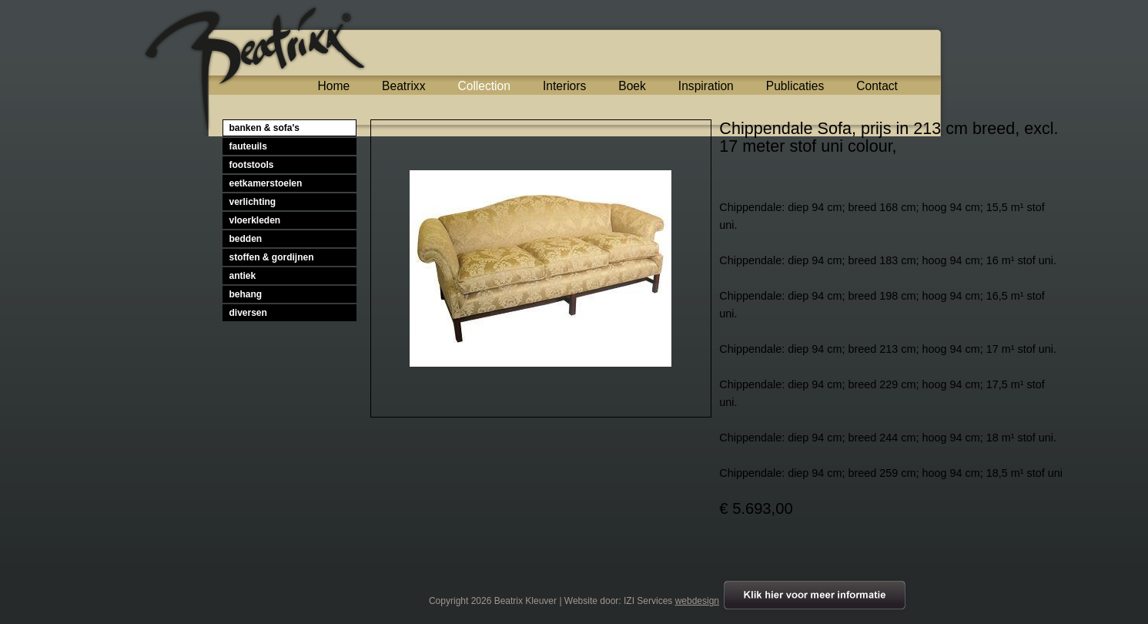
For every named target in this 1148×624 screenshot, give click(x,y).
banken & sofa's (264, 127)
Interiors (564, 85)
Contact (877, 85)
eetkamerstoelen (266, 183)
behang (246, 294)
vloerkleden (255, 220)
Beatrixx (403, 85)
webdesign (697, 600)
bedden (246, 238)
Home (334, 85)
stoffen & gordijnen (271, 257)
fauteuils (248, 146)
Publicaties (795, 85)
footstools (251, 164)
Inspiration (706, 85)
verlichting (252, 201)
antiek (242, 275)
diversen (248, 312)
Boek (632, 85)
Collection (483, 85)
